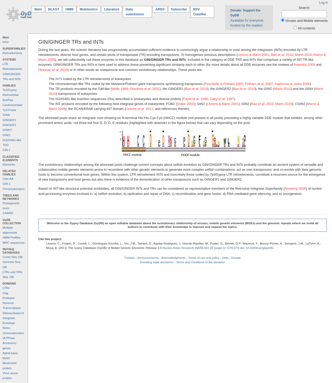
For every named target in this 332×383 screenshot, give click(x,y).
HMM (69, 9)
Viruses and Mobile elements (306, 21)
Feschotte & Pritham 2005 (224, 84)
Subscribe (179, 9)
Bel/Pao (8, 100)
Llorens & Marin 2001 (253, 55)
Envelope (9, 323)
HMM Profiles (11, 237)
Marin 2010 (303, 55)
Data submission (135, 11)
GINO (6, 135)
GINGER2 (9, 125)
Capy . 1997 (222, 99)
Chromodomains (13, 188)
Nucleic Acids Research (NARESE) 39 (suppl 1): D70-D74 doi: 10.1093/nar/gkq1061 (218, 247)
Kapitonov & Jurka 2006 (292, 84)
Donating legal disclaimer (157, 262)
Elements (9, 164)
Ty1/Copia (9, 109)
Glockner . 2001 (145, 89)
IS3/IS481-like (12, 140)
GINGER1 (9, 120)
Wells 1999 (120, 89)
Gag (5, 293)
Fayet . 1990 (195, 99)
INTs (58, 79)
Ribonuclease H (13, 313)
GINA (6, 114)
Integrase (9, 318)
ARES (160, 9)
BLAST (53, 9)
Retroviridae (11, 94)
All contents (306, 28)
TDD (6, 145)
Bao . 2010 (282, 55)
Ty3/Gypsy (10, 89)
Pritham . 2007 (259, 84)
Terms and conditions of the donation (200, 262)
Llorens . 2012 (139, 109)
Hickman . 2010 (53, 70)
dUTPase (9, 338)
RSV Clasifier (199, 11)
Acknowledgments (173, 257)
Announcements (148, 257)
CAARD (8, 213)
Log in (323, 2)
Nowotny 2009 (304, 65)
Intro (6, 41)
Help (225, 257)
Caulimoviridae (12, 105)
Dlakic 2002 (185, 104)
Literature (111, 9)
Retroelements (12, 53)
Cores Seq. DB (13, 257)
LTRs (6, 287)
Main (39, 9)
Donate (236, 257)
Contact (130, 257)
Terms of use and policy (203, 257)
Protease (9, 298)
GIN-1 (7, 183)
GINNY (7, 129)
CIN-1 (6, 149)
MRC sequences (14, 242)
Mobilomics (89, 9)
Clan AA (8, 178)
